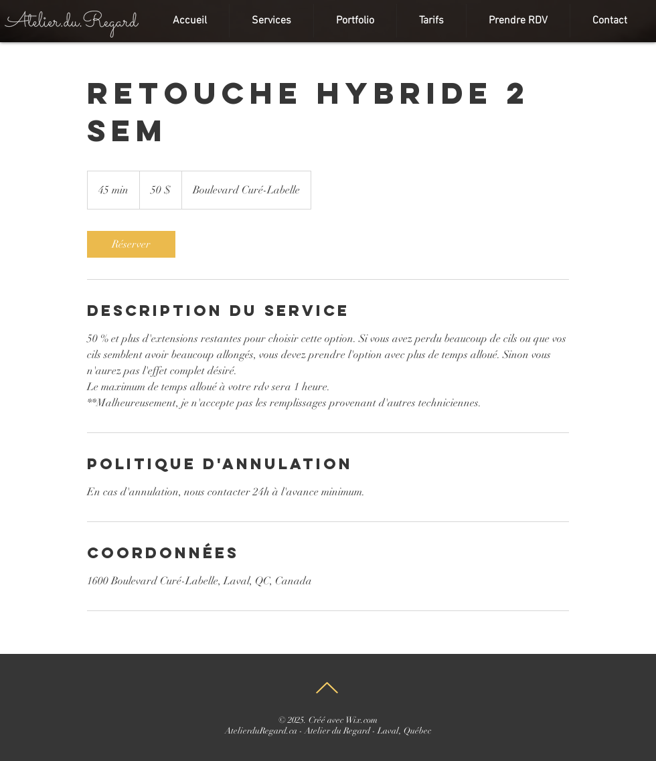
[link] (131, 244)
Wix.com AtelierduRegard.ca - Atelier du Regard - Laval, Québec (328, 725)
